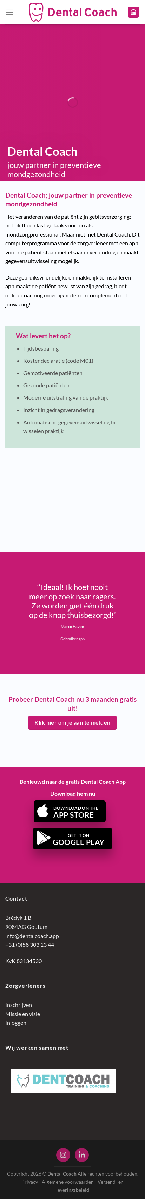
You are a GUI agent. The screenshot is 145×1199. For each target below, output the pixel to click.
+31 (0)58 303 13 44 (29, 944)
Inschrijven (18, 1004)
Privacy (29, 1182)
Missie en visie (22, 1013)
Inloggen (15, 1022)
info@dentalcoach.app (32, 935)
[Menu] (9, 12)
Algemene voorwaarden (68, 1182)
